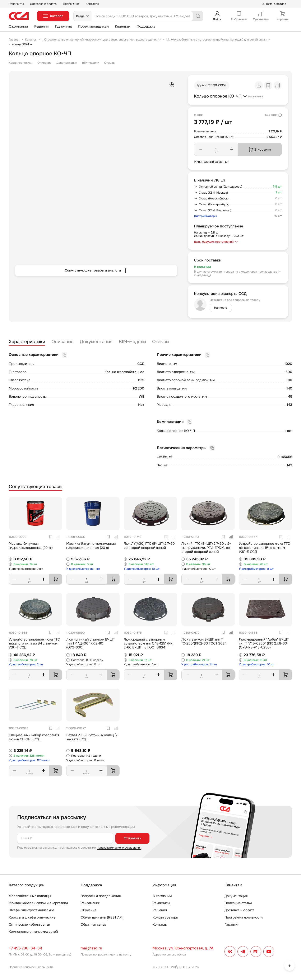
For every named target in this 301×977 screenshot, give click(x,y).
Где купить (63, 26)
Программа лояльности (243, 917)
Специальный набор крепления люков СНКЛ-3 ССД (34, 737)
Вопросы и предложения (101, 896)
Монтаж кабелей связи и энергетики (38, 903)
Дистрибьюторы (205, 216)
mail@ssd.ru (91, 948)
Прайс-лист (71, 4)
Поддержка (146, 26)
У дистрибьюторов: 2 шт (26, 664)
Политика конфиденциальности (31, 967)
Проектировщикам (93, 26)
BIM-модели (90, 63)
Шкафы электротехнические (31, 910)
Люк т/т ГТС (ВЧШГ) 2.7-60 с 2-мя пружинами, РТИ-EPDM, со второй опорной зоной (206, 547)
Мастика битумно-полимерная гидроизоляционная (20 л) (91, 545)
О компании (18, 26)
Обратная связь (93, 924)
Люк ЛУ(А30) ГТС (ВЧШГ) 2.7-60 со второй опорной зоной (149, 545)
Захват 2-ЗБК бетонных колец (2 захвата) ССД (91, 737)
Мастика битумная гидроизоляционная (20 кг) (31, 545)
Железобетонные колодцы (30, 896)
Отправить (132, 838)
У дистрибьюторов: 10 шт (141, 569)
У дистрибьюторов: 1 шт (83, 569)
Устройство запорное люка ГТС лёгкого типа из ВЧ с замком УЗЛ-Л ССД (264, 547)
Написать (220, 308)
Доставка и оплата (43, 4)
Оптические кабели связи (29, 924)
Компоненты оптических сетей (33, 931)
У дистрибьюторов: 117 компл (29, 760)
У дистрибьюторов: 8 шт (256, 569)
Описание (44, 63)
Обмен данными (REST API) (102, 917)
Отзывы (109, 63)
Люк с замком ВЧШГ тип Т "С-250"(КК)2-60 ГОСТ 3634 (204, 641)
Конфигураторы (166, 917)
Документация (66, 63)
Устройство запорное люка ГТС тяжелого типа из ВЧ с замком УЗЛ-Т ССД (34, 643)
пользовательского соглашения (119, 847)
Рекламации (90, 903)
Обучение (88, 910)
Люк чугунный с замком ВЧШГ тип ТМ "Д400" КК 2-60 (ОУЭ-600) (90, 643)
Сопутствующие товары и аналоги (96, 270)
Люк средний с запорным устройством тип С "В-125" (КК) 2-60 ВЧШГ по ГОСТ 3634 (148, 643)
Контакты (92, 4)
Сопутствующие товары (35, 487)
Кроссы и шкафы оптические (32, 917)
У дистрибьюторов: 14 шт (199, 664)
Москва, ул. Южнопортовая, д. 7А (183, 948)
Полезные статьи (238, 903)
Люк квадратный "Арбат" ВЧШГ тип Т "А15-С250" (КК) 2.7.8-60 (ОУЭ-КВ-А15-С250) (264, 643)
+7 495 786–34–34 (25, 948)
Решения (41, 26)
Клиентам (122, 26)
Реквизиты (16, 4)
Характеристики (20, 63)
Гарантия (231, 924)
